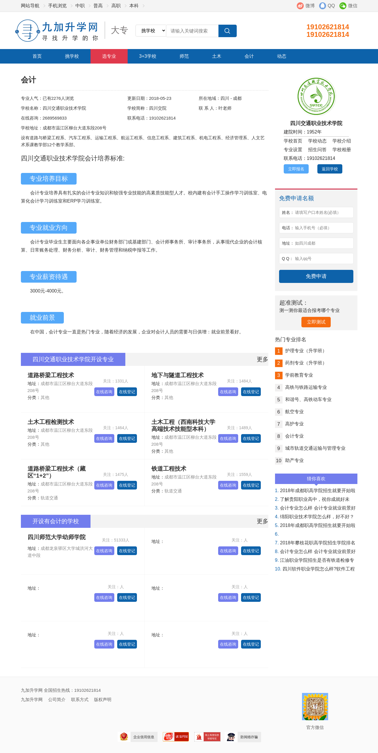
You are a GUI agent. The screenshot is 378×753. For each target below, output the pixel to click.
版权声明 (102, 699)
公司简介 (57, 699)
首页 (37, 56)
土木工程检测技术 (51, 422)
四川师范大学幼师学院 (57, 537)
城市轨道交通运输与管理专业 (310, 448)
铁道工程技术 (168, 468)
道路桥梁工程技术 (51, 375)
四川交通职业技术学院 (316, 123)
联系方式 (79, 699)
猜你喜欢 (316, 480)
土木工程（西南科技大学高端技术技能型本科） (183, 425)
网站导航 (30, 5)
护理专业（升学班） (301, 350)
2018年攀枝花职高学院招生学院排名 (315, 542)
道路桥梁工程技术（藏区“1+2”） (57, 472)
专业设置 (293, 149)
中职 (80, 5)
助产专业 (289, 460)
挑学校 (72, 56)
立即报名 (296, 169)
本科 (134, 5)
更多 (262, 359)
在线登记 (127, 391)
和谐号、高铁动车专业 (303, 399)
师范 (184, 56)
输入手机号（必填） (313, 227)
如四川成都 (305, 243)
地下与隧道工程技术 (177, 375)
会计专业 (289, 436)
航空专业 (289, 411)
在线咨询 (104, 391)
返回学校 (330, 169)
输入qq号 (303, 258)
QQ (331, 5)
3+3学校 (147, 56)
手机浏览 (57, 5)
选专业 (109, 56)
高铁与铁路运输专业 (301, 387)
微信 (352, 5)
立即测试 (316, 321)
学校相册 (341, 149)
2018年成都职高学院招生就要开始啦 (315, 490)
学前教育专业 (294, 375)
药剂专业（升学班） (301, 362)
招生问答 (317, 149)
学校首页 (293, 140)
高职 (116, 5)
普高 (98, 5)
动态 (281, 56)
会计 (249, 56)
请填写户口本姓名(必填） (318, 212)
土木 (216, 56)
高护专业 (289, 423)
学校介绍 (341, 140)
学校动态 (317, 140)
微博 (310, 5)
